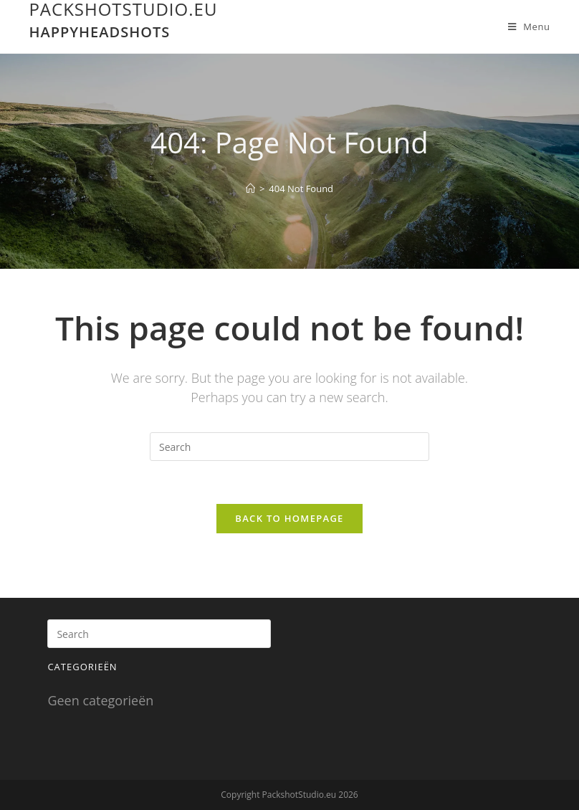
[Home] (250, 188)
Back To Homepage (289, 518)
